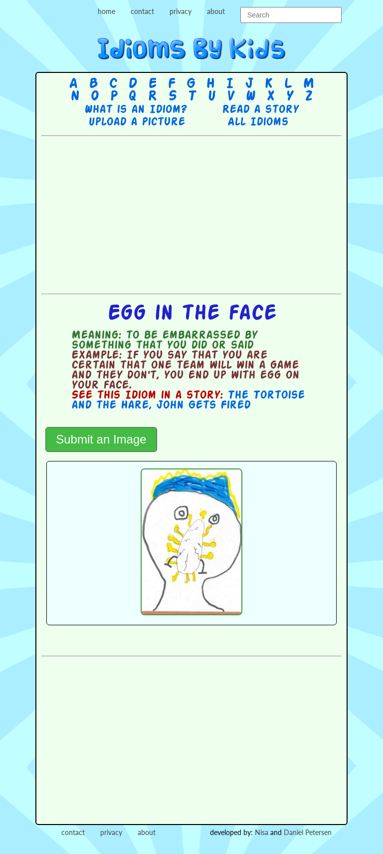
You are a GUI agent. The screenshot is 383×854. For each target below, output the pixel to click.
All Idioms (257, 122)
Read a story (260, 110)
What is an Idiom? (135, 110)
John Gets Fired (203, 406)
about (216, 11)
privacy (181, 11)
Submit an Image (101, 439)
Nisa (261, 832)
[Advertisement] (212, 214)
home (106, 11)
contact (142, 11)
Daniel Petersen (308, 832)
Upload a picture (136, 122)
